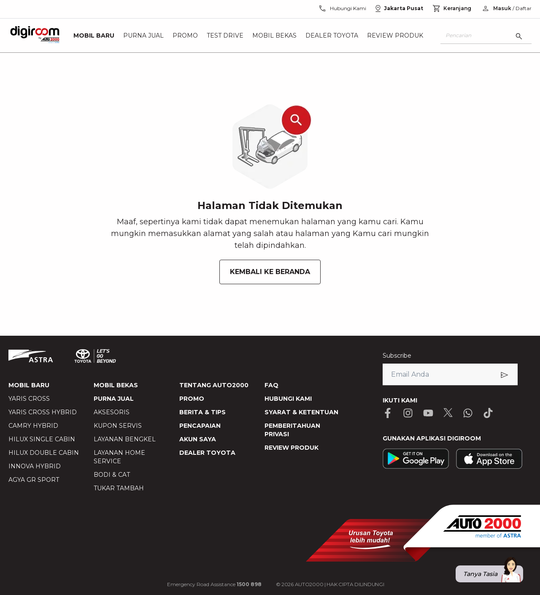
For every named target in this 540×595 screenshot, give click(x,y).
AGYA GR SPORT (33, 480)
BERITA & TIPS (202, 412)
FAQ (271, 385)
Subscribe (397, 355)
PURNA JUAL (114, 398)
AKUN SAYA (197, 439)
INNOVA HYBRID (34, 466)
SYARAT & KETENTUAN (301, 412)
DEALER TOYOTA (207, 452)
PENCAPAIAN (200, 425)
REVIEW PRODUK (292, 447)
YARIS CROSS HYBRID (42, 412)
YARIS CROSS (29, 398)
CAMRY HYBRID (33, 425)
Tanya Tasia (493, 573)
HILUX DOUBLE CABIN (43, 452)
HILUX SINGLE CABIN (41, 439)
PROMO (191, 398)
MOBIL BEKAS (116, 385)
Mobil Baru (93, 35)
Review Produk (395, 35)
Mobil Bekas (274, 35)
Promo (185, 35)
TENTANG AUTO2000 (213, 385)
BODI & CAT (112, 474)
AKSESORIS (112, 412)
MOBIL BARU (28, 385)
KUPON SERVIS (118, 425)
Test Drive (225, 35)
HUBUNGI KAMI (288, 398)
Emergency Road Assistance (214, 584)
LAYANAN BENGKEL (125, 439)
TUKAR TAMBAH (119, 488)
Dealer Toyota (331, 35)
